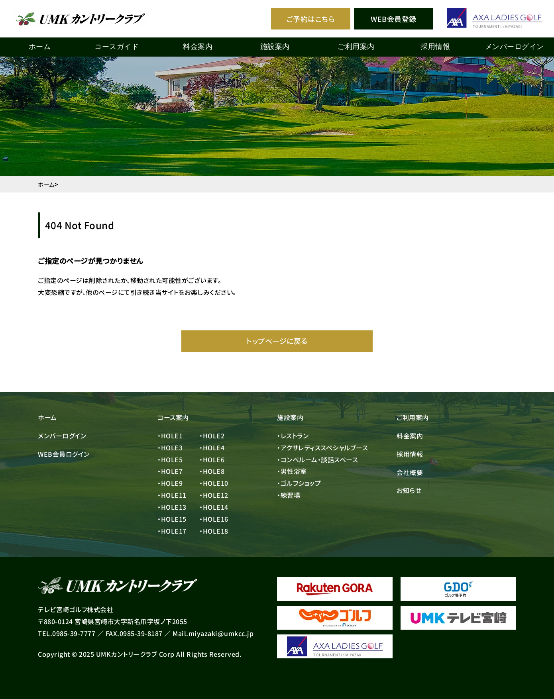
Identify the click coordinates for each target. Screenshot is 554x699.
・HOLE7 (170, 471)
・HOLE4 (211, 447)
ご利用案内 (413, 417)
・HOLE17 (172, 531)
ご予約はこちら (311, 19)
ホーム (40, 47)
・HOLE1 (170, 435)
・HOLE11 (172, 495)
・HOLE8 (211, 471)
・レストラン (292, 435)
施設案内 (290, 417)
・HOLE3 (170, 447)
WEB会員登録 (393, 19)
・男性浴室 (292, 471)
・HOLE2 (211, 435)
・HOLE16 (213, 519)
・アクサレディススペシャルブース (322, 447)
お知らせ (409, 490)
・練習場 (288, 495)
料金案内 (410, 435)
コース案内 (173, 417)
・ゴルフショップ (299, 483)
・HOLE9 (170, 483)
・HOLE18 (213, 531)
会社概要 (410, 472)
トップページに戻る (277, 341)
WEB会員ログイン (64, 454)
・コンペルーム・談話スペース (317, 459)
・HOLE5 (170, 459)
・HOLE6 (211, 459)
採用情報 (410, 454)
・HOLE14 (213, 507)
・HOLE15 (172, 519)
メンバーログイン (514, 47)
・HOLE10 (213, 483)
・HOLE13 (172, 507)
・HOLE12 (213, 495)
